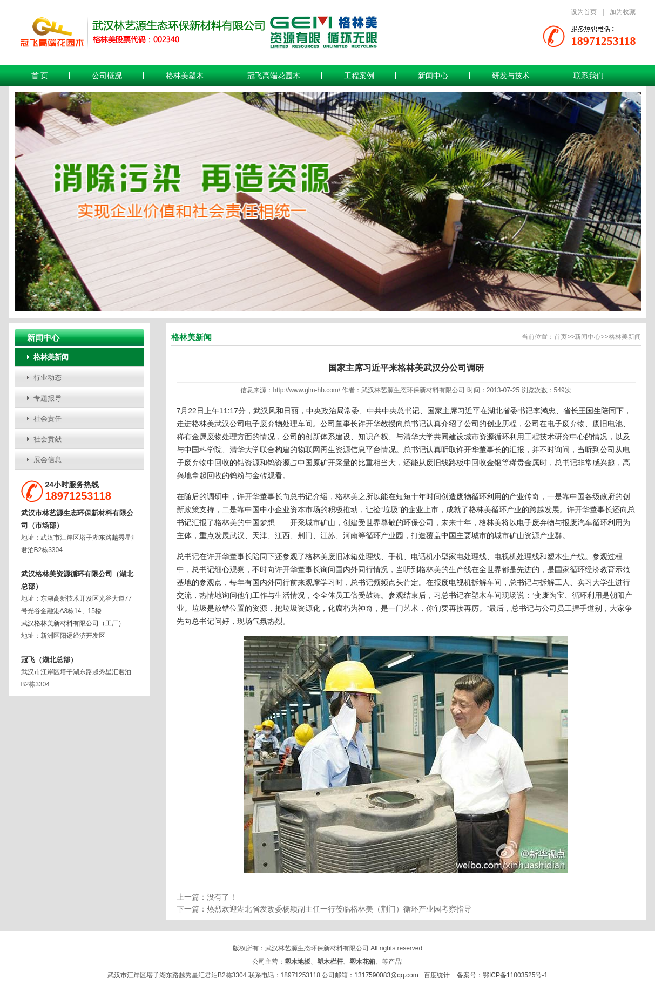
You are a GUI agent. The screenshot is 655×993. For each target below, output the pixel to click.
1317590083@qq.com (386, 975)
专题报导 (47, 398)
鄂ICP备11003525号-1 (515, 975)
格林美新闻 (51, 357)
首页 (560, 337)
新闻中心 (433, 75)
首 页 (40, 75)
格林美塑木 (185, 75)
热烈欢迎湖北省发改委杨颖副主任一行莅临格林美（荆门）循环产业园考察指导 (339, 908)
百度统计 (437, 975)
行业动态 (47, 377)
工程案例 (359, 75)
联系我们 (588, 75)
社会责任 (47, 418)
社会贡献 (47, 439)
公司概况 (107, 75)
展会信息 (47, 459)
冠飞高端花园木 (273, 75)
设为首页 (584, 12)
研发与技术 (511, 75)
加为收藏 (623, 12)
